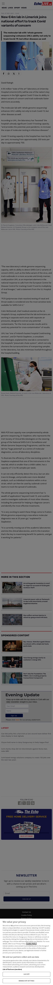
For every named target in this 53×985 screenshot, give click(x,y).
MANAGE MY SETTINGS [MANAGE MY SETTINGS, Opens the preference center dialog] (26, 981)
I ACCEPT (26, 974)
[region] (26, 952)
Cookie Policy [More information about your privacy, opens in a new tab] (31, 944)
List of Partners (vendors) (12, 969)
